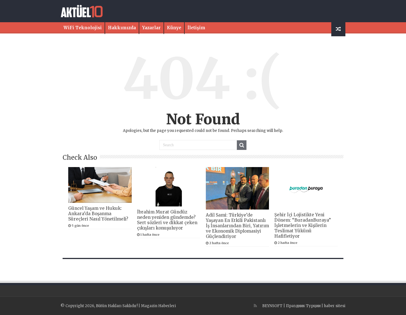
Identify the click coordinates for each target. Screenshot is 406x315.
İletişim (196, 27)
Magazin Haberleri (158, 305)
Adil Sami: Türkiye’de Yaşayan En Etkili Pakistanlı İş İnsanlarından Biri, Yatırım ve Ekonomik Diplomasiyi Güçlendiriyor (237, 225)
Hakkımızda (122, 27)
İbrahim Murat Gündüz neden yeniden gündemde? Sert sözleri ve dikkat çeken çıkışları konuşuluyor (167, 220)
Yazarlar (151, 27)
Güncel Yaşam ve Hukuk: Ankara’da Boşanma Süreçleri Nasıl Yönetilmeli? (98, 214)
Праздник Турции (303, 305)
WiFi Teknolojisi (82, 27)
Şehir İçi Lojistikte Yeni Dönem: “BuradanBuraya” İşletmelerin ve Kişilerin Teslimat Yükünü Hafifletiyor (302, 225)
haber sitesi (334, 305)
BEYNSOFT (272, 305)
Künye (174, 27)
